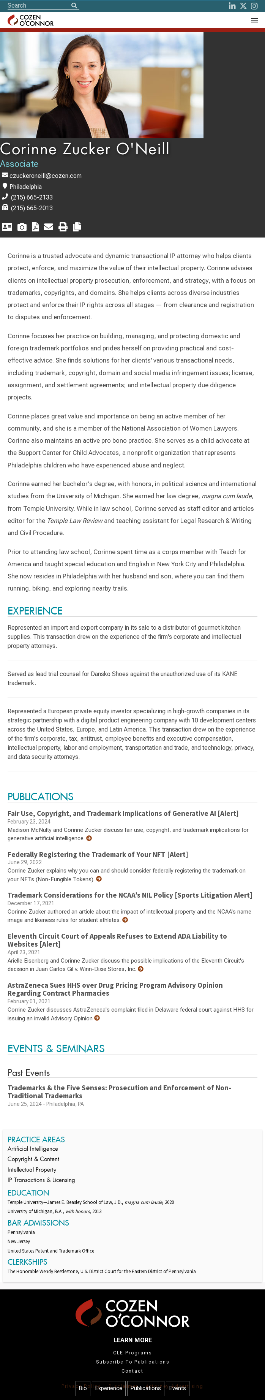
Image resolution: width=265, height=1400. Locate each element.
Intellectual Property (32, 1170)
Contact (132, 1371)
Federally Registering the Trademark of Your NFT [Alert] (98, 854)
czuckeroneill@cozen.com (45, 175)
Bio (83, 1388)
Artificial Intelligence (33, 1149)
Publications (146, 1388)
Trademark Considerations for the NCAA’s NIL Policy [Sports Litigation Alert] (130, 895)
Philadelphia (25, 186)
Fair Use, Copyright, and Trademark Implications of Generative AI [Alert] (123, 813)
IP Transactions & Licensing (41, 1180)
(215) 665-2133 (32, 197)
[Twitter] (243, 6)
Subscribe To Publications (132, 1362)
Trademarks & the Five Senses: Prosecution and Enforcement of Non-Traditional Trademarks (119, 1092)
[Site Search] (43, 5)
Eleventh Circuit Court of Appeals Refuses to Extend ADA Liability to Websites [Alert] (117, 940)
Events (177, 1388)
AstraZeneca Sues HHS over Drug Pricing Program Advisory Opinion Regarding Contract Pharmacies (115, 989)
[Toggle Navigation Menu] (254, 20)
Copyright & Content (33, 1159)
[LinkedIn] (232, 6)
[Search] (74, 6)
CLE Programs (132, 1353)
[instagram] (254, 6)
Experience (108, 1388)
